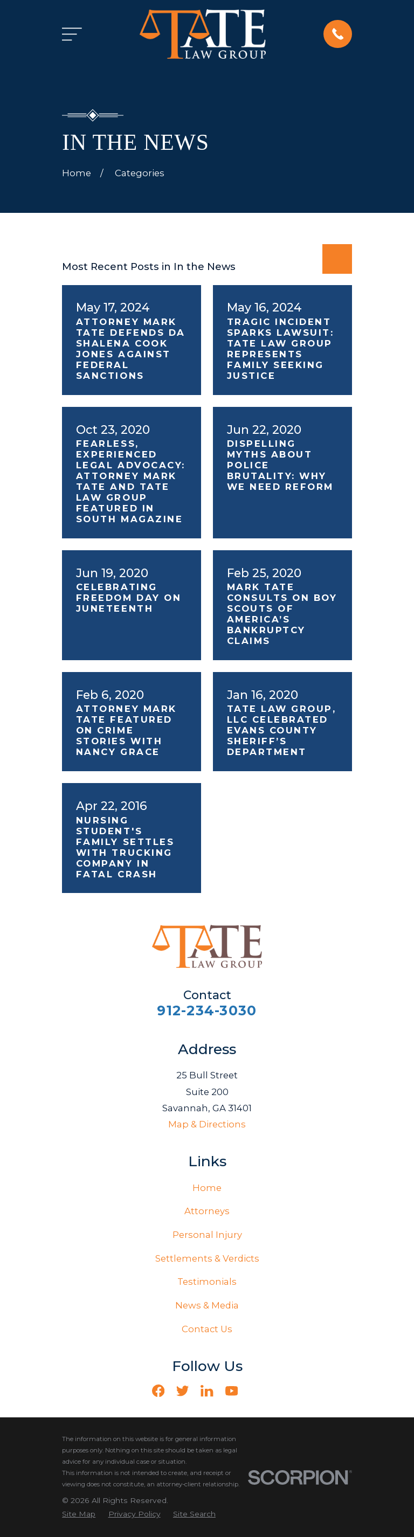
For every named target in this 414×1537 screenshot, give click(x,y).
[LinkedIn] (207, 1390)
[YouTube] (231, 1390)
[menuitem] (78, 1514)
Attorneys (207, 1211)
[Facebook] (158, 1390)
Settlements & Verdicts (207, 1258)
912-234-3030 (207, 1010)
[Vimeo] (256, 1390)
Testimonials (207, 1281)
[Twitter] (182, 1390)
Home (207, 1187)
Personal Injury (207, 1234)
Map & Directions (207, 1124)
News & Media (207, 1305)
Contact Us (207, 1329)
